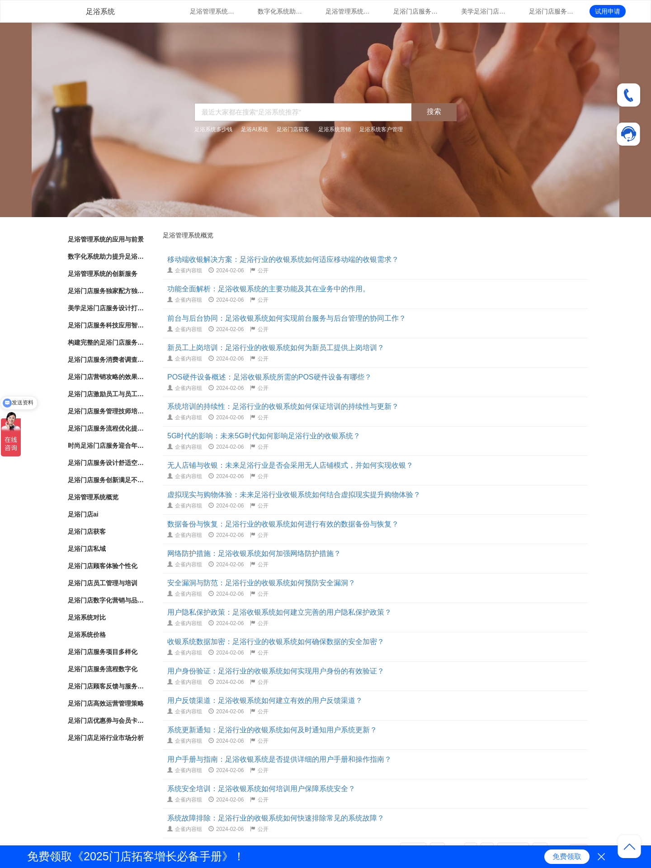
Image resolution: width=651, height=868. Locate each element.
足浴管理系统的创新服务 (348, 11)
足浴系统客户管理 (381, 129)
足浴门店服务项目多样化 (102, 651)
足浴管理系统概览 (93, 497)
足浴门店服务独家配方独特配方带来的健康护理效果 (416, 11)
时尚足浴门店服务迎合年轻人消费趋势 (106, 445)
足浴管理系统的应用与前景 (212, 11)
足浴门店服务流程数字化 (102, 669)
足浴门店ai (83, 514)
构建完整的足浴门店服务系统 (106, 342)
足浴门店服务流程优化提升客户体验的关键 (106, 428)
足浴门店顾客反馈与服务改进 (106, 686)
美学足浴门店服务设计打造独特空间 (483, 11)
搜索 (434, 111)
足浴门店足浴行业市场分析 (106, 737)
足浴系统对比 (87, 617)
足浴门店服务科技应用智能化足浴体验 (551, 11)
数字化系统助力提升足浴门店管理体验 (280, 11)
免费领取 (566, 856)
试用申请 (607, 11)
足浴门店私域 (87, 548)
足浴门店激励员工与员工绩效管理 (106, 394)
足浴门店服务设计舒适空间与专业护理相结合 (106, 462)
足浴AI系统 (254, 129)
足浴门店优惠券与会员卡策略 (106, 720)
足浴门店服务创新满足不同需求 (106, 480)
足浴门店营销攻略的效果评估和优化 (106, 376)
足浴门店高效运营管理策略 (106, 703)
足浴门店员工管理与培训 (102, 583)
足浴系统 (100, 11)
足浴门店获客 (293, 129)
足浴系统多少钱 (213, 129)
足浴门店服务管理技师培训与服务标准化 (106, 411)
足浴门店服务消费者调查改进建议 (106, 359)
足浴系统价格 (87, 634)
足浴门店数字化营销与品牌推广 (106, 600)
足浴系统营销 (334, 129)
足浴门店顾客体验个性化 (102, 565)
